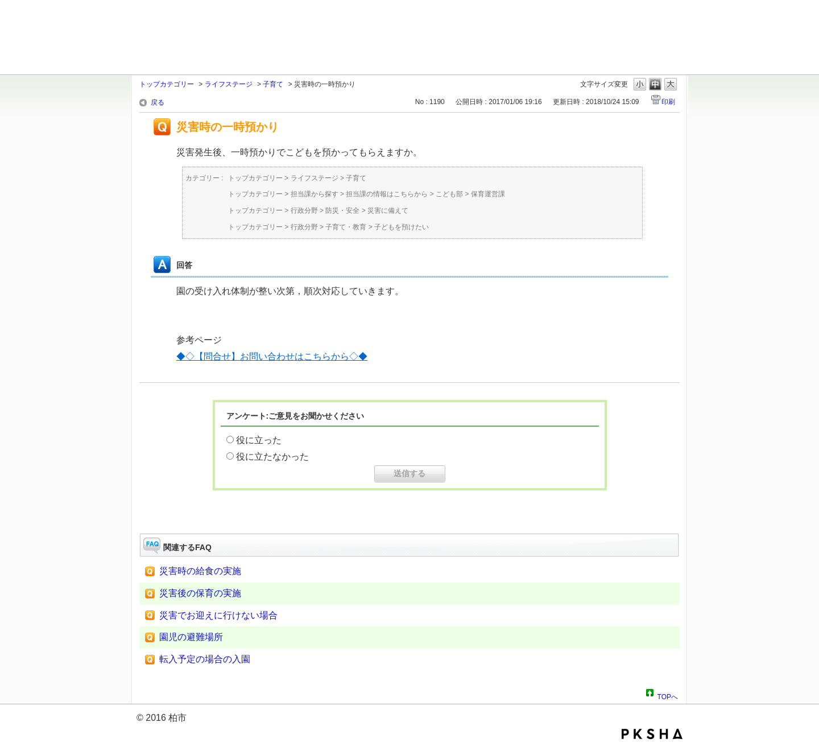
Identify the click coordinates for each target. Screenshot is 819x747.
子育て (273, 84)
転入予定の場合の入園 (204, 659)
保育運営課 (488, 194)
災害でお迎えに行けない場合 (218, 615)
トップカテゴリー (166, 84)
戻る (157, 102)
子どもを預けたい (401, 227)
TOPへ (667, 695)
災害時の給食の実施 (200, 571)
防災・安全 (342, 210)
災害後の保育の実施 (200, 593)
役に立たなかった (272, 456)
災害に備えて (387, 210)
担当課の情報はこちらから (387, 194)
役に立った (259, 440)
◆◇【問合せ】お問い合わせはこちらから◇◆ (271, 356)
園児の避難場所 (191, 637)
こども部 (449, 194)
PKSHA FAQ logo (652, 734)
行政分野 (304, 210)
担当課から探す (314, 194)
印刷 (668, 102)
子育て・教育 (345, 227)
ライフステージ (229, 84)
